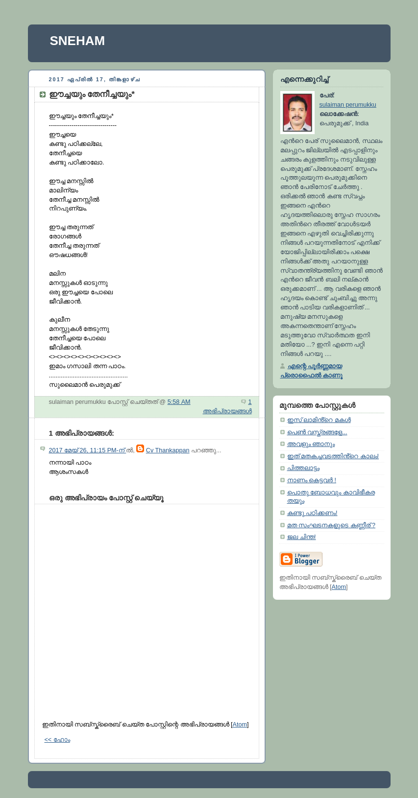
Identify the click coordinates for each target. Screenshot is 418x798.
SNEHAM (77, 40)
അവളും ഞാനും (311, 444)
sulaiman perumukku (348, 104)
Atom (240, 724)
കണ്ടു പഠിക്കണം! (312, 513)
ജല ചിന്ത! (301, 537)
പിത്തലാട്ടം (303, 468)
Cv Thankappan (168, 450)
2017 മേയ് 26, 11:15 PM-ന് (87, 450)
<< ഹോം (57, 739)
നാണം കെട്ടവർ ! (312, 480)
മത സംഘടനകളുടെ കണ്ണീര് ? (331, 525)
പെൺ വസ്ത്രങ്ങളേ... (317, 432)
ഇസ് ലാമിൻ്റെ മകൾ (319, 420)
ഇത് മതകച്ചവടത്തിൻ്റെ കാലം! (333, 456)
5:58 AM (179, 402)
